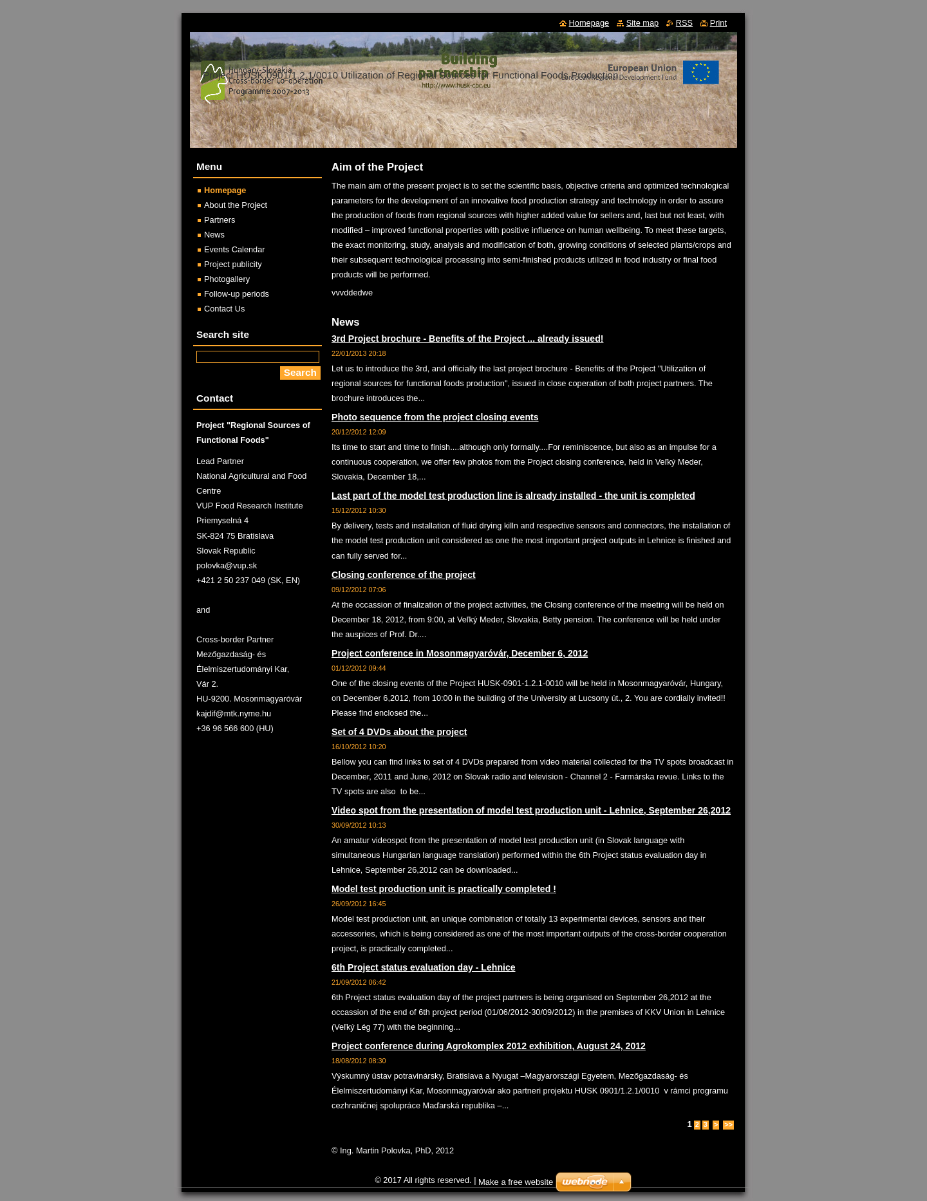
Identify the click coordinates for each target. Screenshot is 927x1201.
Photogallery (227, 279)
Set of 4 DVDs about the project (399, 732)
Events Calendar (234, 249)
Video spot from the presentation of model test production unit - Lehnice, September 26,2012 (531, 810)
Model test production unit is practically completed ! (444, 889)
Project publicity (233, 264)
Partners (219, 220)
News (214, 234)
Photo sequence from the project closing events (435, 417)
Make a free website (515, 1182)
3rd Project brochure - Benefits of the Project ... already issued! (467, 338)
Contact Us (224, 308)
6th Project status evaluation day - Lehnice (424, 967)
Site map (642, 23)
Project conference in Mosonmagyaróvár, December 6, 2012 (460, 653)
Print (718, 23)
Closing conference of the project (404, 575)
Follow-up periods (236, 294)
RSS (684, 23)
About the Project (235, 205)
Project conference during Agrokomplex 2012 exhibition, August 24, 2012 (489, 1046)
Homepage (225, 190)
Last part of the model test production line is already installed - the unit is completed (513, 495)
